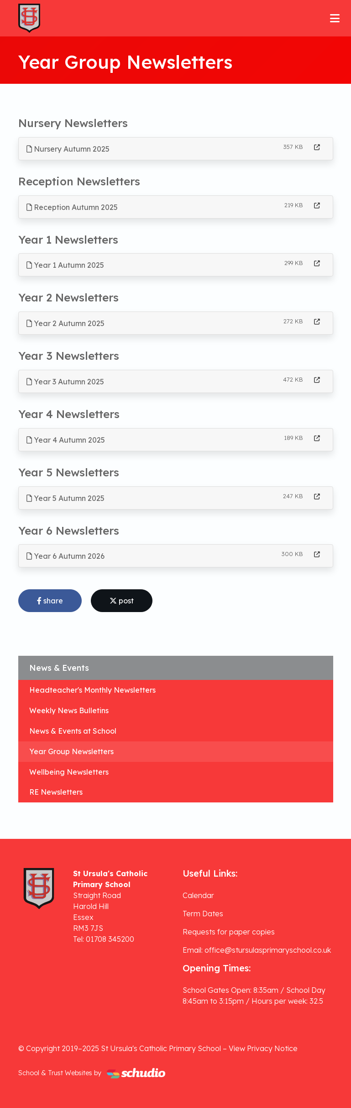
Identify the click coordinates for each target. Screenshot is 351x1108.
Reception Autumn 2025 (72, 207)
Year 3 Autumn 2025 (65, 381)
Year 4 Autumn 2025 (65, 439)
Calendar (198, 895)
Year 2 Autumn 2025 (65, 323)
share (50, 600)
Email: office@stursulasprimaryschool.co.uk (257, 950)
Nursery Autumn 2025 (68, 148)
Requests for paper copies (229, 931)
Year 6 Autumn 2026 (65, 556)
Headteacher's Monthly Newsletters (92, 689)
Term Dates (203, 913)
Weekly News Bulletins (69, 710)
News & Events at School (72, 730)
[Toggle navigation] (335, 18)
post (122, 600)
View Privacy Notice (263, 1048)
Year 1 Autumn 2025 (65, 265)
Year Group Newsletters (71, 751)
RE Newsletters (56, 792)
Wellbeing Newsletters (69, 771)
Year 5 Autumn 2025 (65, 498)
